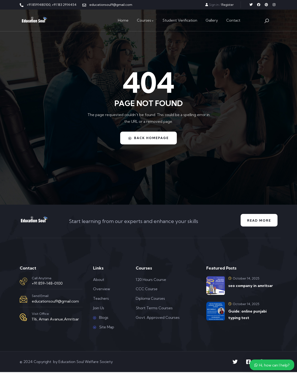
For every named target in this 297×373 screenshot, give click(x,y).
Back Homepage (148, 138)
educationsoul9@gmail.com (55, 302)
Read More (258, 221)
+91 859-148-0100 (47, 284)
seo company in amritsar (250, 286)
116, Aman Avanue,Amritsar (55, 319)
